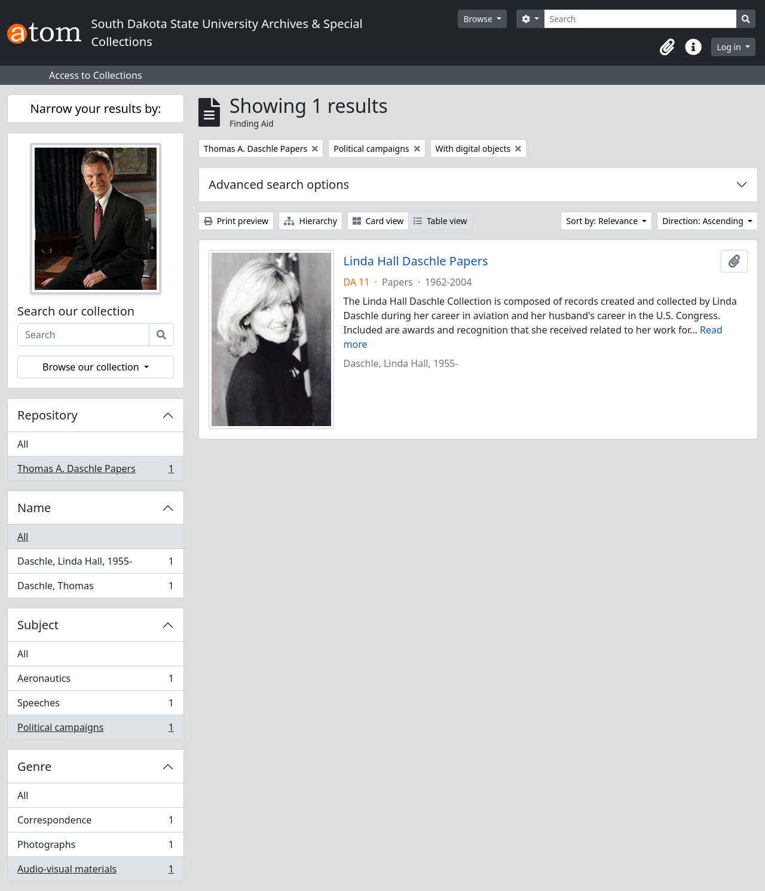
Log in (730, 47)
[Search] (640, 19)
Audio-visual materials (95, 871)
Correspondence (95, 822)
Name (34, 508)
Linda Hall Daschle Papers (416, 261)
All (22, 444)
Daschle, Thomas (95, 588)
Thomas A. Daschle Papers (95, 470)
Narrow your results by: (95, 108)
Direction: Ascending (703, 220)
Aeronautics (95, 681)
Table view (440, 220)
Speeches (95, 705)
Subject (38, 625)
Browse (478, 19)
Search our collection (75, 311)
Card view (378, 220)
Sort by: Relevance (602, 220)
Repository (47, 415)
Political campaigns (95, 729)
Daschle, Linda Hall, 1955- (95, 564)
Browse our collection (92, 366)
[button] (667, 47)
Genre (34, 766)
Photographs (95, 847)
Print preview (236, 220)
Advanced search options (279, 184)
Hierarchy (310, 220)
